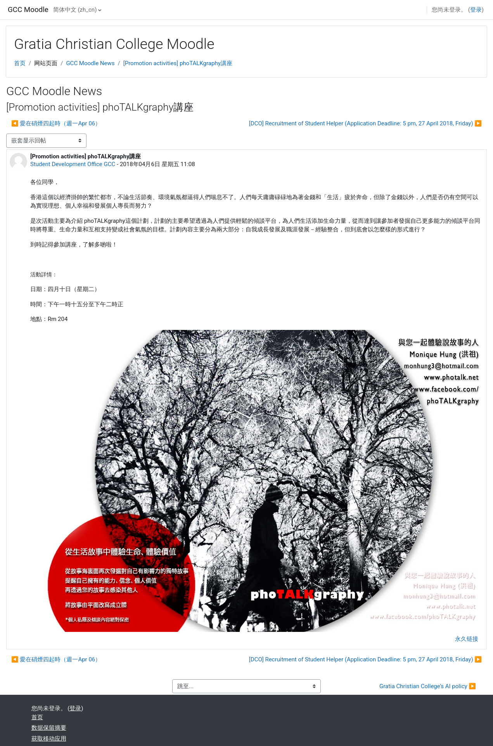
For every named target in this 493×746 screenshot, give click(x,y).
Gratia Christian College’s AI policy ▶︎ (427, 686)
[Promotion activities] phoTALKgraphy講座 (177, 63)
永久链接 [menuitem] (466, 638)
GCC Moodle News (90, 63)
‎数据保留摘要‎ (48, 727)
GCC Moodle (28, 9)
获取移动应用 (48, 738)
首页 (20, 63)
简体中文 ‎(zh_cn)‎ (75, 9)
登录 (476, 9)
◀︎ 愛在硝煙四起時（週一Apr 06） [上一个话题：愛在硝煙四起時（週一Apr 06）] (56, 123)
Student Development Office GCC (72, 164)
